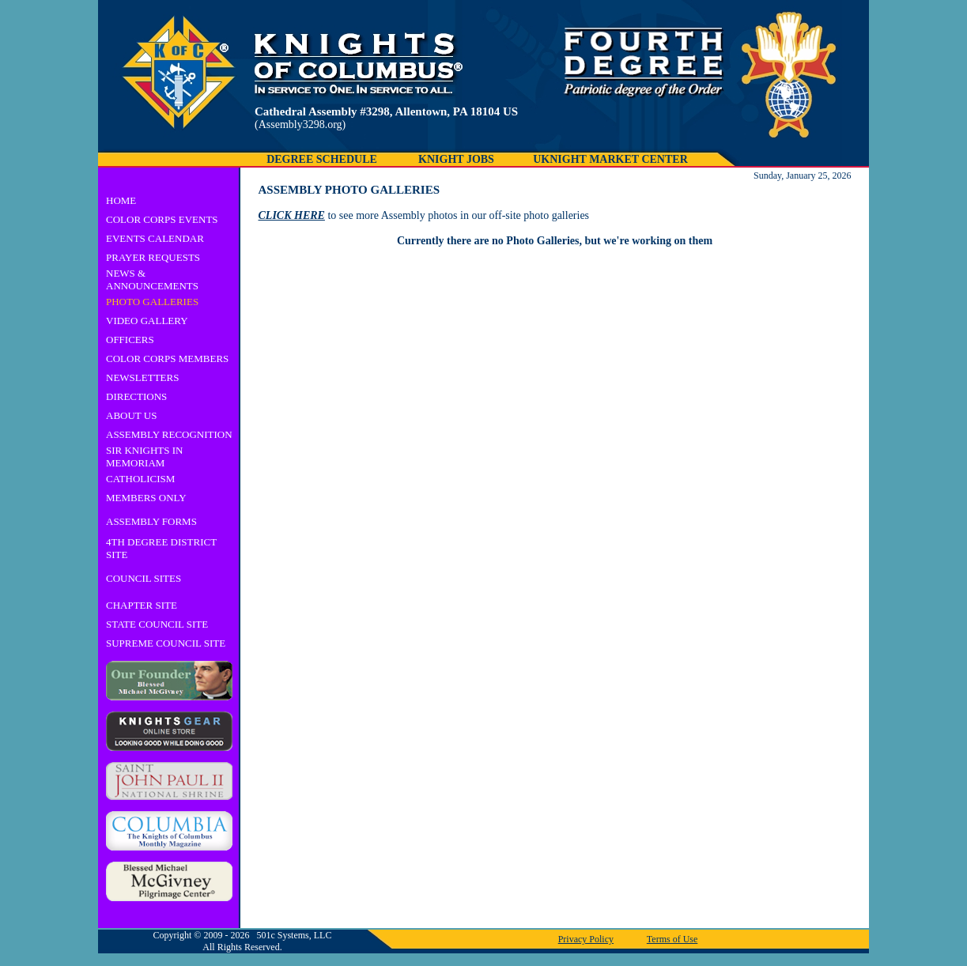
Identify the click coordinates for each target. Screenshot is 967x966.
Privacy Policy (586, 939)
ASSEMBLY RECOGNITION (169, 434)
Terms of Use (672, 939)
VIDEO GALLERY (147, 320)
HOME (121, 200)
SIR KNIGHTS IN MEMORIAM (144, 456)
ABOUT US (131, 415)
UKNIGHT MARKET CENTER (610, 159)
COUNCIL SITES (143, 578)
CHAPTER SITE (141, 605)
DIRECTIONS (136, 396)
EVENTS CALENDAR (155, 238)
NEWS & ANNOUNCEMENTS (152, 279)
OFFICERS (130, 339)
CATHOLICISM (140, 479)
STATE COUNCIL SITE (157, 624)
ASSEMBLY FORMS (151, 521)
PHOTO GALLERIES (152, 302)
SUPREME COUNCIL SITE (165, 643)
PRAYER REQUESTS (153, 257)
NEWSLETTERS (142, 377)
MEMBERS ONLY (146, 498)
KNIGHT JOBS (456, 159)
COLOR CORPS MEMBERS (167, 358)
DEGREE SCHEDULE (321, 159)
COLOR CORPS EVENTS (162, 219)
